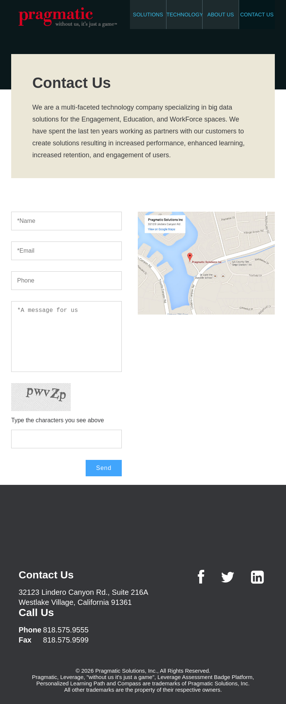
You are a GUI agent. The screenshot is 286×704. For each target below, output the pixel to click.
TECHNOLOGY (184, 15)
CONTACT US (257, 15)
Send (103, 468)
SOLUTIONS (148, 15)
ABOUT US (220, 15)
